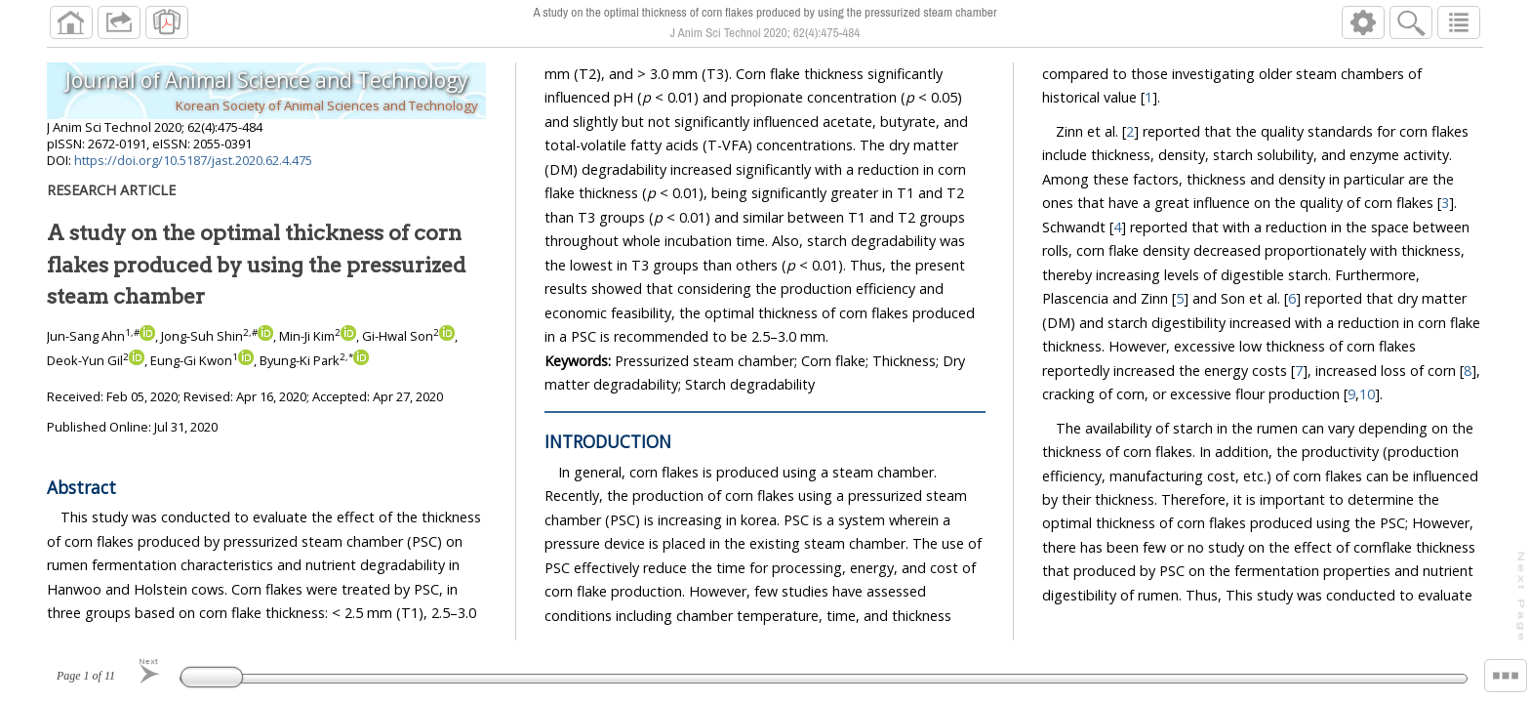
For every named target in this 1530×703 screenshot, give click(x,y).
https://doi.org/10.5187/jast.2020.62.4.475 (193, 160)
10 (1368, 394)
